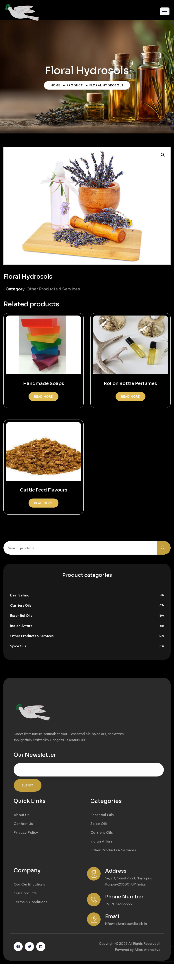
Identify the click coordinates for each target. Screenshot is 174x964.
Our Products (25, 892)
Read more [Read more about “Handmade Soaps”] (43, 396)
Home (55, 85)
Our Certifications (29, 884)
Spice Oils (18, 646)
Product (75, 85)
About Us (21, 814)
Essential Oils (21, 615)
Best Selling (19, 595)
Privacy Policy (26, 832)
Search (164, 548)
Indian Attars (21, 625)
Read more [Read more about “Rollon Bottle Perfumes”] (130, 396)
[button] (164, 11)
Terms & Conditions (30, 901)
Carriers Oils (20, 605)
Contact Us (23, 823)
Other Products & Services (53, 289)
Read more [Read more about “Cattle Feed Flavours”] (43, 503)
